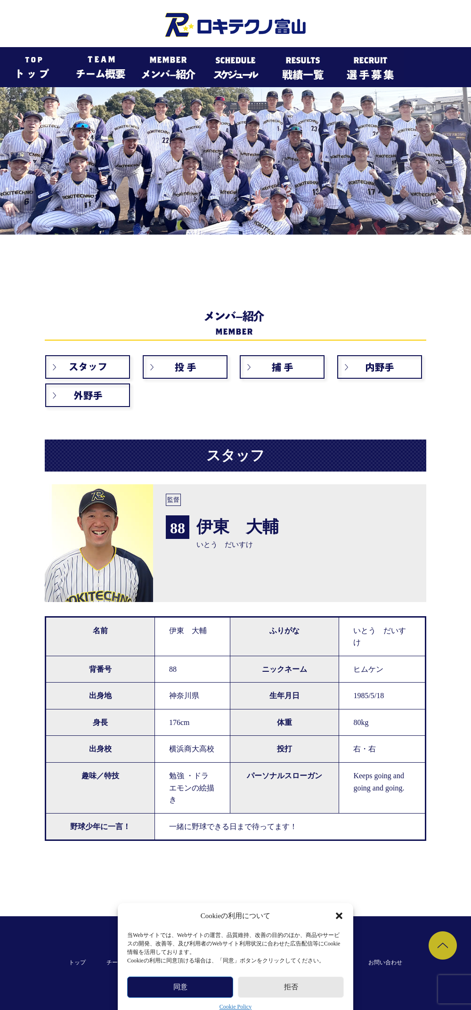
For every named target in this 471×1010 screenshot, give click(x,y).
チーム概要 (120, 962)
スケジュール (227, 962)
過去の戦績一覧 (284, 962)
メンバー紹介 (172, 962)
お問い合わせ (385, 962)
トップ (77, 962)
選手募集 (336, 962)
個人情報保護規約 (235, 981)
